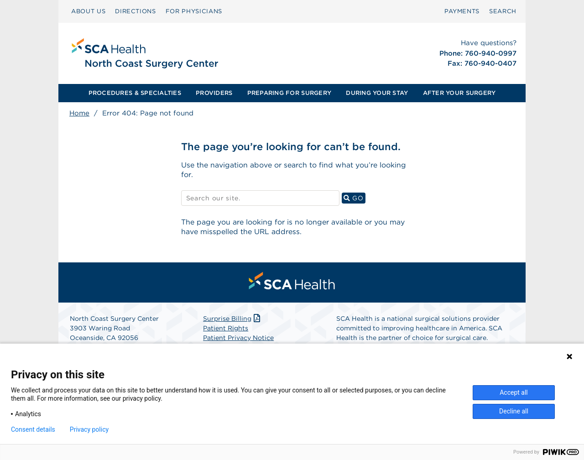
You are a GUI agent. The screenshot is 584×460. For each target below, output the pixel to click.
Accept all (514, 392)
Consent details (33, 429)
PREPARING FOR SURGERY (289, 92)
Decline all (513, 411)
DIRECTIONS (135, 11)
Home (79, 113)
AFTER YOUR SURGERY (459, 92)
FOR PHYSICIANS (194, 11)
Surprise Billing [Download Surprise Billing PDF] (232, 319)
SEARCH (502, 11)
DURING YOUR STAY (377, 92)
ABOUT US (88, 11)
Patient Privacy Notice (238, 338)
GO (354, 198)
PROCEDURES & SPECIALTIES (135, 92)
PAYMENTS (462, 11)
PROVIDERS (214, 92)
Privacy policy (89, 429)
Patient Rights (225, 329)
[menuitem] (88, 11)
